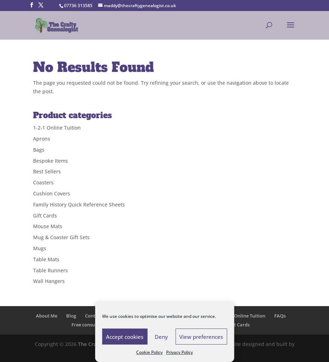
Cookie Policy (149, 352)
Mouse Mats (47, 226)
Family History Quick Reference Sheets (79, 204)
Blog (71, 316)
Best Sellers (47, 171)
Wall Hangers (49, 281)
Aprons (41, 138)
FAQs (280, 316)
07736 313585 (78, 5)
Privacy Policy (179, 352)
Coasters (43, 182)
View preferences (201, 336)
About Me (46, 316)
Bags (38, 149)
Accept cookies (124, 336)
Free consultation (90, 324)
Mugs (39, 248)
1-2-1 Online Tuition (57, 127)
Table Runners (50, 270)
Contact (93, 316)
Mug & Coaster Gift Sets (61, 237)
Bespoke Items (50, 160)
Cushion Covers (51, 193)
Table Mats (46, 259)
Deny (161, 336)
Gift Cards (45, 215)
